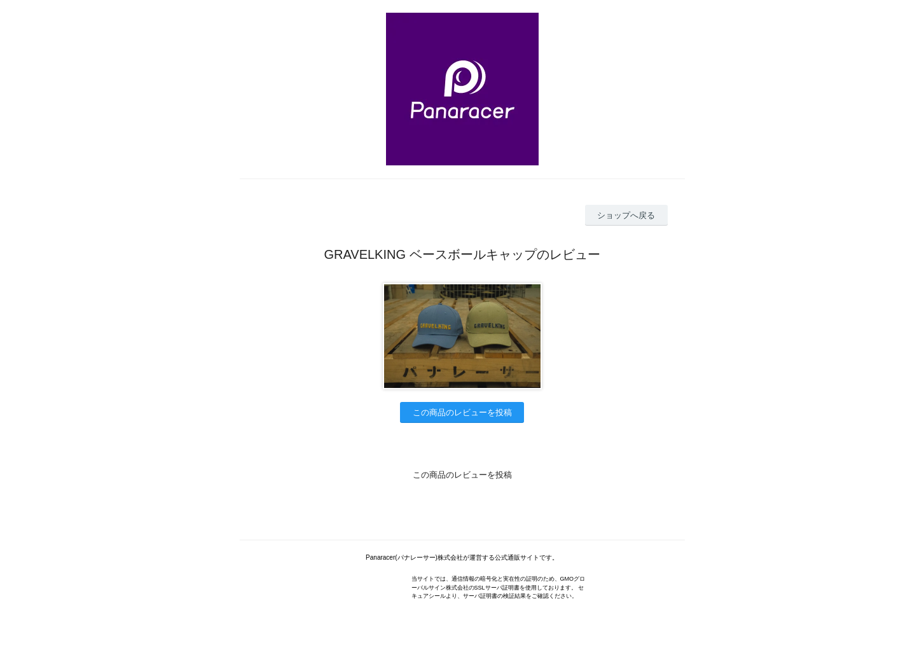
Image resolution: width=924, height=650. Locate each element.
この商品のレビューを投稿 (462, 412)
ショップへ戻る (626, 215)
